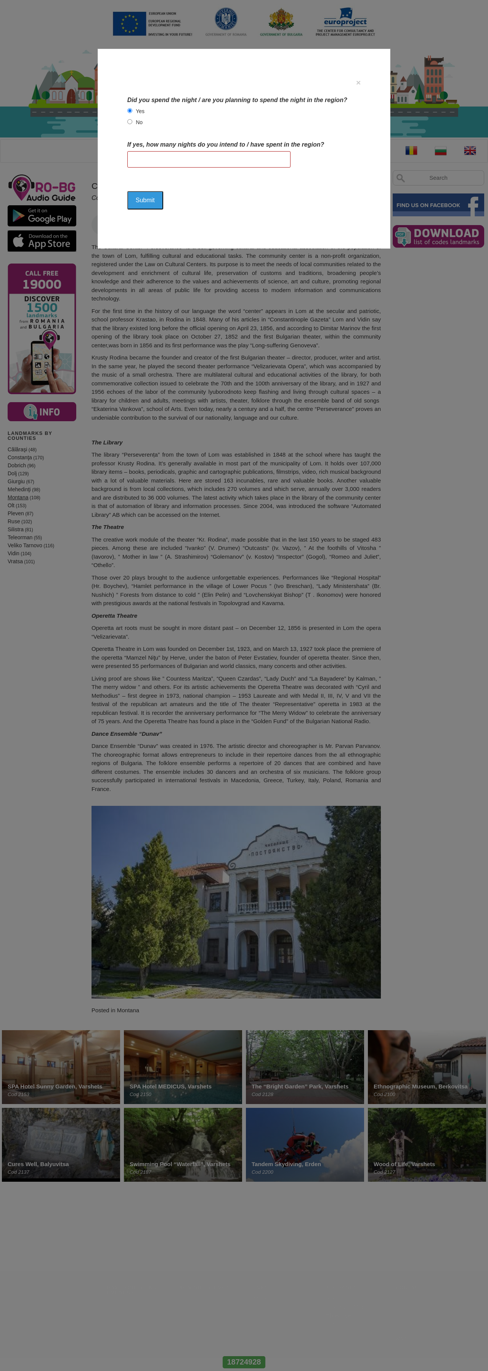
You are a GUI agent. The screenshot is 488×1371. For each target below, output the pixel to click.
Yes (140, 111)
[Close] (358, 82)
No (139, 122)
